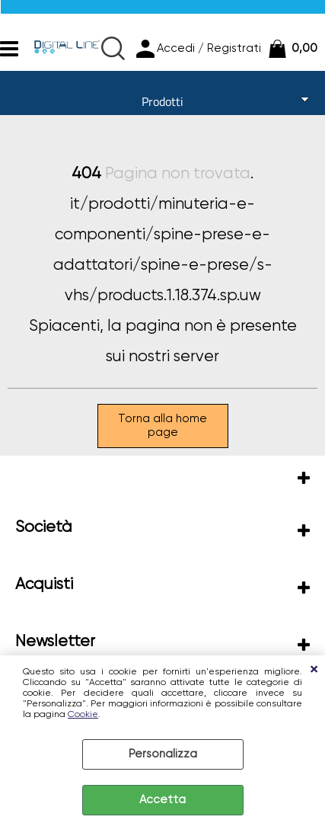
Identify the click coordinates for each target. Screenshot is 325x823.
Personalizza (163, 754)
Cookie (83, 714)
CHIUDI (313, 670)
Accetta (162, 799)
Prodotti (162, 101)
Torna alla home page (162, 425)
